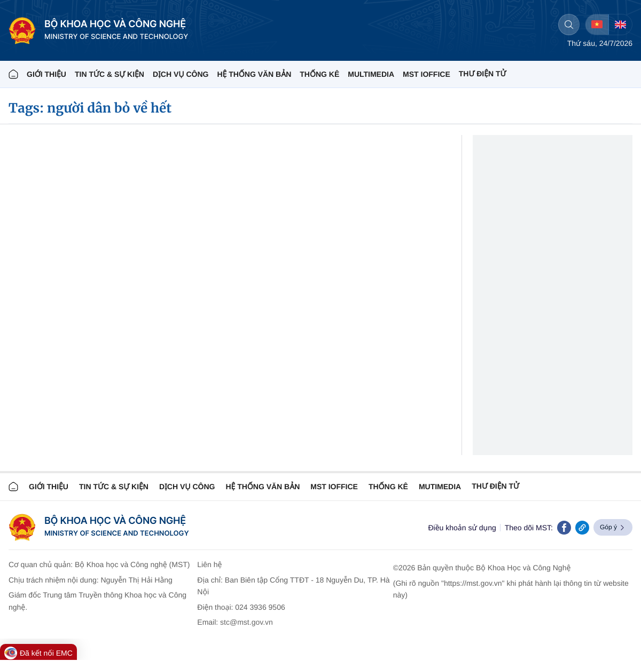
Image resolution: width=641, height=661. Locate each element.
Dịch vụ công (180, 74)
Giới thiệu (46, 74)
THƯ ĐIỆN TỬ (482, 73)
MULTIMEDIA (371, 74)
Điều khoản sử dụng (462, 527)
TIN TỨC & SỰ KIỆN (109, 74)
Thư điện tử (495, 486)
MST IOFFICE (426, 74)
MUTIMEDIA (440, 486)
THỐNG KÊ (319, 74)
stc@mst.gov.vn (246, 622)
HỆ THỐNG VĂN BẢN (254, 74)
